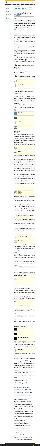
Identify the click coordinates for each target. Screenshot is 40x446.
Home (7, 4)
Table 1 (28, 75)
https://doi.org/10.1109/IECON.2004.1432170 (23, 429)
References (15, 377)
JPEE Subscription (8, 12)
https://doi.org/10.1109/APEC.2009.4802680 (24, 409)
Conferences (20, 4)
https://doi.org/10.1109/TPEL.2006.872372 (27, 440)
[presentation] (23, 244)
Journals (12, 4)
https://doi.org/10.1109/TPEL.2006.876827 (18, 421)
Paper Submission (7, 11)
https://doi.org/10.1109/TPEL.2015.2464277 (20, 399)
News (24, 4)
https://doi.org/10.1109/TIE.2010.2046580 (22, 387)
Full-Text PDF (30, 6)
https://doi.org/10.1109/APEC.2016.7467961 (24, 406)
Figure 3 (30, 96)
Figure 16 (14, 316)
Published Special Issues (8, 18)
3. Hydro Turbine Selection (17, 93)
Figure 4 (19, 103)
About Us (29, 4)
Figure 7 (18, 180)
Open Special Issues (8, 17)
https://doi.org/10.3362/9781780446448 (17, 435)
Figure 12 (14, 267)
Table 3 (22, 346)
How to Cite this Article (31, 9)
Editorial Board (7, 9)
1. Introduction (16, 33)
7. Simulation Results (16, 250)
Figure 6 (21, 143)
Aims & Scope (7, 8)
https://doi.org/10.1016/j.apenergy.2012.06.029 (25, 437)
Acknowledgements (16, 370)
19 (17, 76)
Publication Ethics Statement (8, 14)
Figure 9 (30, 200)
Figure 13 (32, 274)
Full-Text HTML (30, 7)
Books (16, 4)
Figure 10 (26, 223)
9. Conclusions (16, 355)
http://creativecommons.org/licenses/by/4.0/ (18, 14)
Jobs (33, 4)
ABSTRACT (15, 18)
